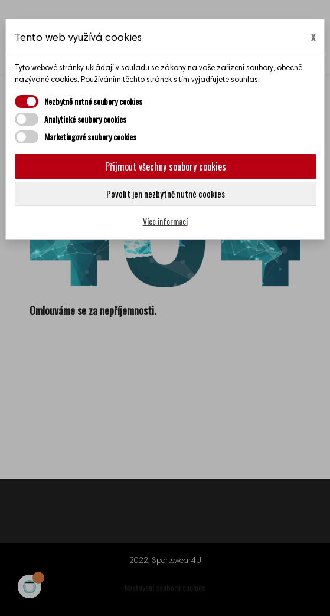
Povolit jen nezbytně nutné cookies (165, 193)
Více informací (165, 221)
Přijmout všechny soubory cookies (165, 166)
